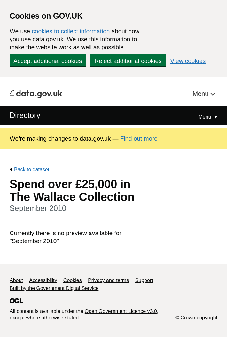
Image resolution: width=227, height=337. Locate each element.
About (16, 280)
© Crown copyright (196, 317)
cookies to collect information (71, 31)
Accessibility (43, 280)
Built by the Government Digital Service (54, 288)
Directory (25, 115)
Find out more (139, 138)
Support (144, 280)
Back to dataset (31, 169)
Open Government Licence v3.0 (121, 311)
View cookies (188, 61)
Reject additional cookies (127, 60)
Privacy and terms (108, 280)
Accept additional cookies (47, 60)
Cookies (72, 280)
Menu (201, 93)
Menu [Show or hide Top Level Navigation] (206, 116)
